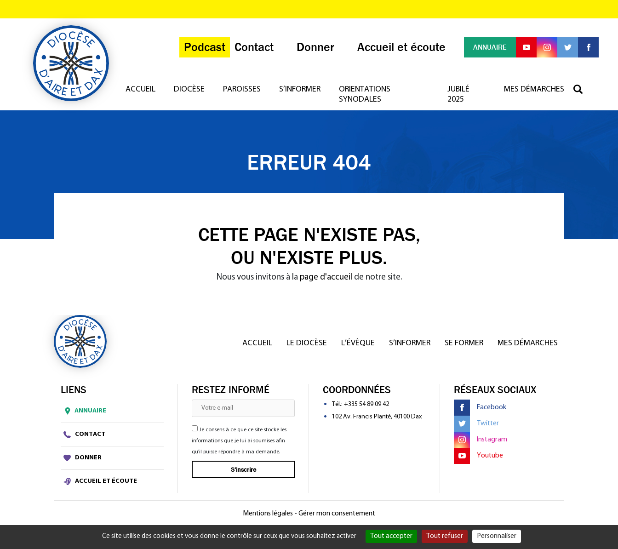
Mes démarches (534, 89)
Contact (84, 434)
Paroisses (242, 89)
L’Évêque (358, 343)
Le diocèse (306, 343)
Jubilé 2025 (458, 94)
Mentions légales (268, 513)
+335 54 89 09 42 (366, 404)
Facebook (480, 408)
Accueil (140, 89)
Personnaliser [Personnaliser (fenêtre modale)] (496, 536)
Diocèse (189, 89)
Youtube (478, 456)
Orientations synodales (364, 94)
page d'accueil (326, 277)
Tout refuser (444, 536)
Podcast (204, 47)
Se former (464, 343)
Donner (82, 458)
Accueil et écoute (100, 481)
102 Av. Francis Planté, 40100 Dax (377, 416)
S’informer (299, 89)
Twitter (476, 424)
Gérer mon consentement (336, 513)
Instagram (480, 440)
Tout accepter (391, 536)
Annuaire (83, 411)
